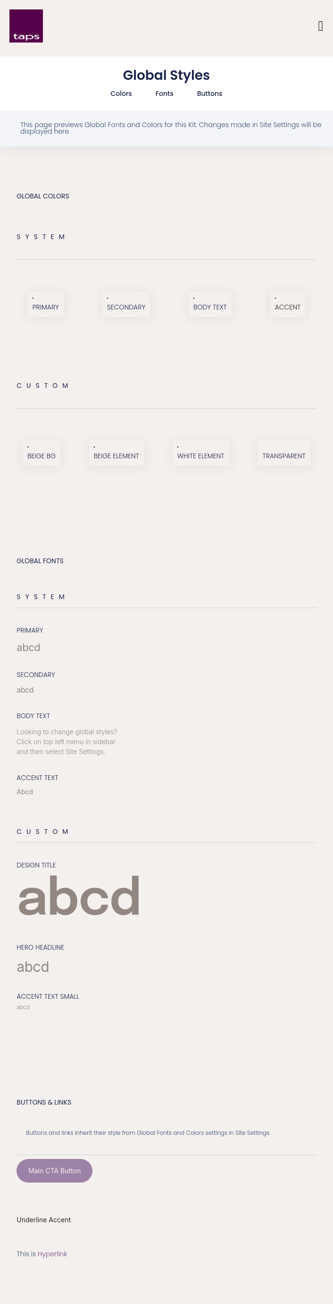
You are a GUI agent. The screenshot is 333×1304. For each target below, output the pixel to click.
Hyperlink (52, 1254)
